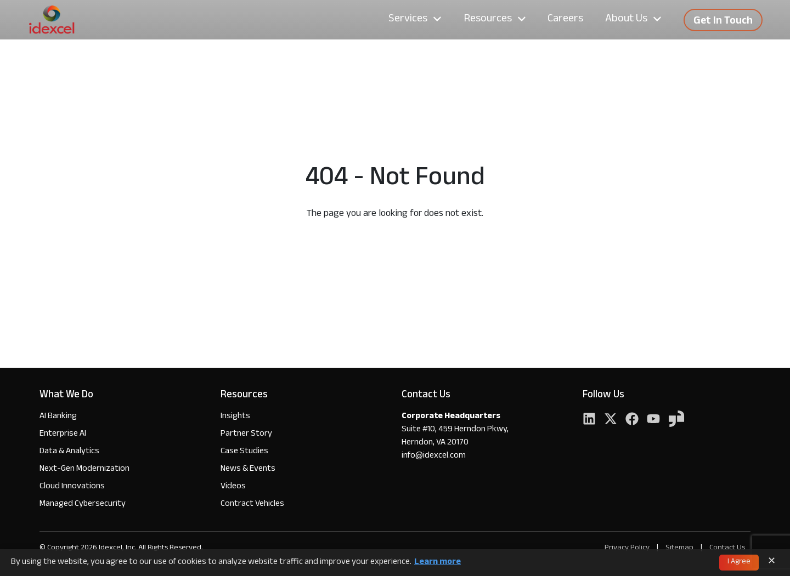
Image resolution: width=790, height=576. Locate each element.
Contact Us (727, 548)
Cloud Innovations (72, 487)
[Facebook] (632, 420)
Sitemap (680, 548)
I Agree (739, 562)
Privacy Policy (627, 548)
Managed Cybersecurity (83, 504)
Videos (233, 487)
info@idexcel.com (434, 456)
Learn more (437, 562)
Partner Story (246, 434)
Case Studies (244, 451)
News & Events (248, 469)
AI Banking (58, 416)
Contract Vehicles (252, 504)
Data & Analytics (69, 451)
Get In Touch (723, 22)
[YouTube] (653, 420)
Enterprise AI (63, 434)
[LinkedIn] (589, 420)
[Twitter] (610, 420)
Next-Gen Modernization (84, 469)
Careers (565, 20)
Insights (235, 416)
